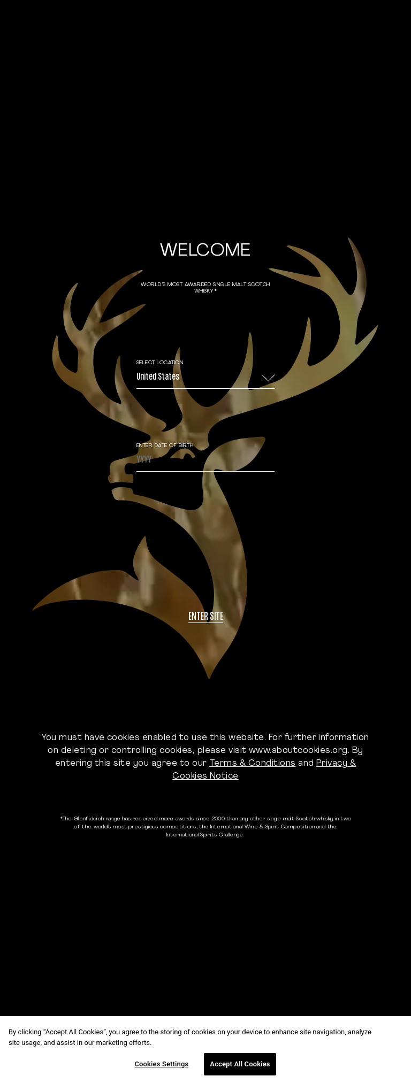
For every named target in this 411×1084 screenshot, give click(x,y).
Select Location (160, 363)
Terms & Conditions (252, 763)
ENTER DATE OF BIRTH (165, 446)
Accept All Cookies (240, 1064)
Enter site (205, 617)
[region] (205, 1050)
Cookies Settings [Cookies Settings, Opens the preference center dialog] (161, 1064)
